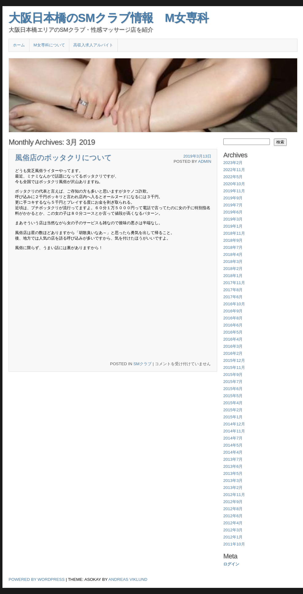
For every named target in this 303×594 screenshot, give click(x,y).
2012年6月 (233, 516)
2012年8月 (233, 508)
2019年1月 (233, 226)
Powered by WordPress (37, 579)
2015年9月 (233, 374)
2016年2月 (233, 353)
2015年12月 (234, 360)
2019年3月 (233, 219)
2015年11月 (234, 367)
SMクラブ (142, 363)
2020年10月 (234, 184)
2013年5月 (233, 473)
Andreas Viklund (128, 579)
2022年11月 (234, 169)
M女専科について (49, 45)
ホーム (19, 45)
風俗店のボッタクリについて (63, 157)
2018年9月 (233, 240)
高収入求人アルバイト (93, 45)
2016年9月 (233, 311)
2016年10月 (234, 304)
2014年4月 (233, 452)
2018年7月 (233, 247)
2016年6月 (233, 325)
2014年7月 (233, 438)
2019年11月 (234, 191)
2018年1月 (233, 275)
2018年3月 (233, 261)
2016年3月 (233, 346)
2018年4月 (233, 254)
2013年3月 (233, 480)
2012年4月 (233, 523)
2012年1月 (233, 537)
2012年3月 (233, 530)
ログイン (231, 564)
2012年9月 (233, 501)
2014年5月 (233, 445)
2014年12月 (234, 424)
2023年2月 (233, 162)
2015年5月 (233, 395)
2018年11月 (234, 233)
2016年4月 (233, 339)
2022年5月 (233, 176)
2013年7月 (233, 459)
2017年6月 (233, 297)
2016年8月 (233, 318)
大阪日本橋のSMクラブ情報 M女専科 (109, 17)
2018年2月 (233, 268)
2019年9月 (233, 198)
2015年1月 (233, 417)
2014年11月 (234, 431)
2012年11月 (234, 494)
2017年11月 (234, 282)
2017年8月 (233, 289)
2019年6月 (233, 212)
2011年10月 (234, 544)
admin (204, 161)
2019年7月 (233, 205)
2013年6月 (233, 466)
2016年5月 (233, 332)
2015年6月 (233, 388)
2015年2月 (233, 410)
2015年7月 (233, 381)
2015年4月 (233, 403)
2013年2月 (233, 487)
